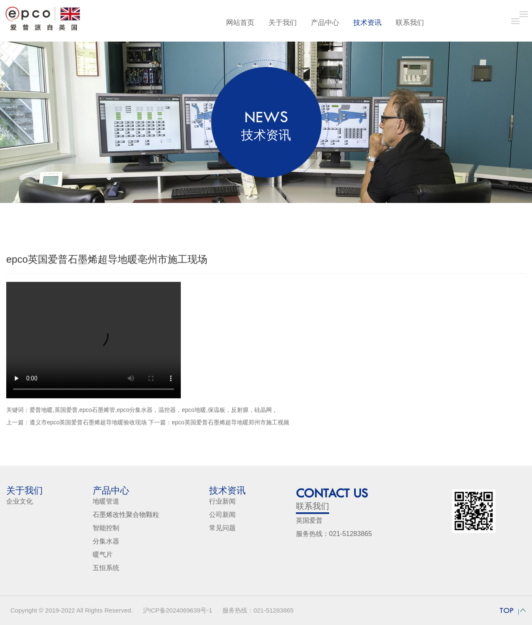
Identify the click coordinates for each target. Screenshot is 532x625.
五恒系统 (106, 567)
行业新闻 (222, 501)
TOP (507, 610)
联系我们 (410, 23)
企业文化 (19, 501)
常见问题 (222, 527)
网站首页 (240, 23)
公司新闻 (222, 514)
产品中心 (325, 23)
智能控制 (106, 527)
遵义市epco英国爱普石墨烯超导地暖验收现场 (88, 424)
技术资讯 (367, 23)
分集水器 (106, 541)
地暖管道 (106, 501)
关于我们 (282, 23)
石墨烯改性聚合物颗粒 (126, 514)
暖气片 (103, 554)
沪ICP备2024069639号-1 (177, 610)
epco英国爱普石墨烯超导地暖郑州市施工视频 (230, 424)
